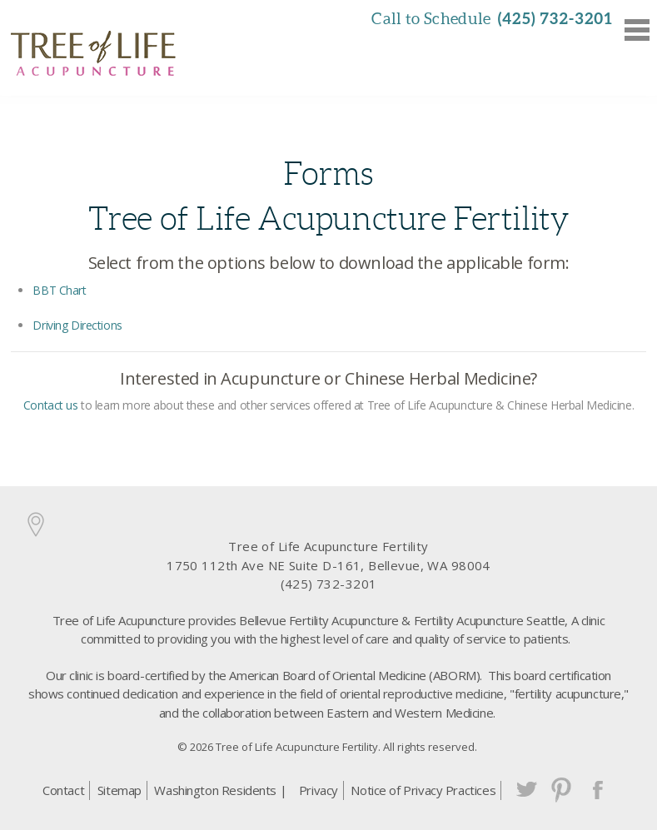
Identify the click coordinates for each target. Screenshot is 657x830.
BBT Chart (59, 290)
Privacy (318, 790)
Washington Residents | (220, 790)
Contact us (50, 405)
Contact (63, 790)
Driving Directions (77, 325)
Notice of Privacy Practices (423, 790)
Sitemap (119, 790)
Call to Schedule (492, 18)
